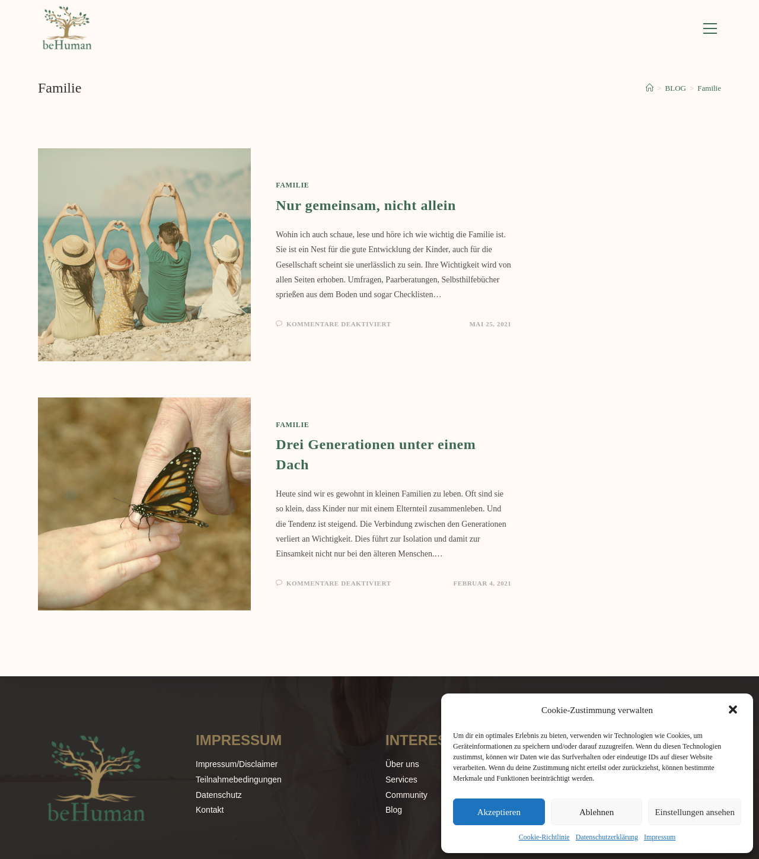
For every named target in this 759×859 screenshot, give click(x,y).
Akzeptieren (499, 812)
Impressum (659, 837)
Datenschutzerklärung (607, 837)
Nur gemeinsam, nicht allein (366, 206)
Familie (709, 89)
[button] (734, 711)
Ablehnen (596, 812)
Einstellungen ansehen (695, 812)
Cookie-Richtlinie (544, 837)
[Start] (649, 89)
